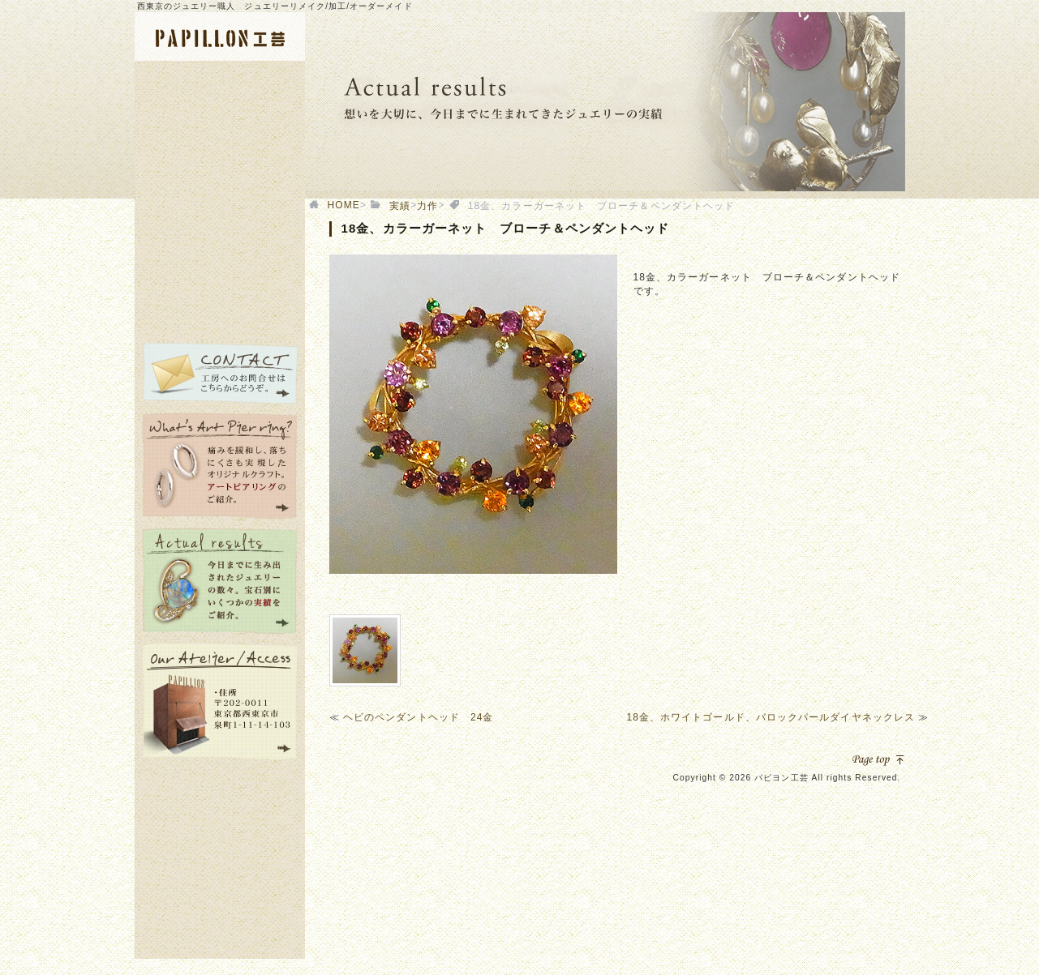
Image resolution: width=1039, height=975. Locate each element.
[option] (473, 414)
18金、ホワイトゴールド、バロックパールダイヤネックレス (770, 717)
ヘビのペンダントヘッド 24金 (418, 717)
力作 (427, 206)
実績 (399, 206)
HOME (344, 205)
